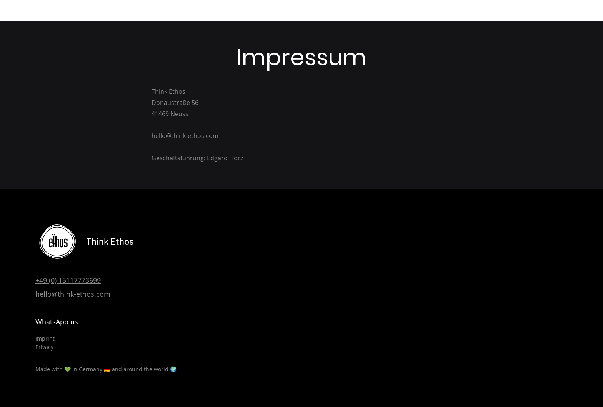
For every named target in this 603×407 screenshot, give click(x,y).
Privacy (44, 347)
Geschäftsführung (178, 158)
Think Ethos (110, 241)
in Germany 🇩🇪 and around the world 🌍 (124, 369)
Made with (49, 369)
